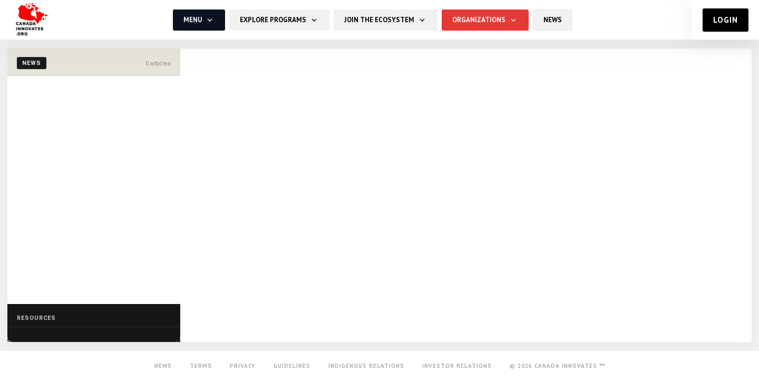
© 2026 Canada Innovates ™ (557, 365)
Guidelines (292, 365)
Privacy (243, 365)
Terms (201, 365)
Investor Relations (457, 365)
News (163, 365)
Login (726, 20)
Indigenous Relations (366, 365)
